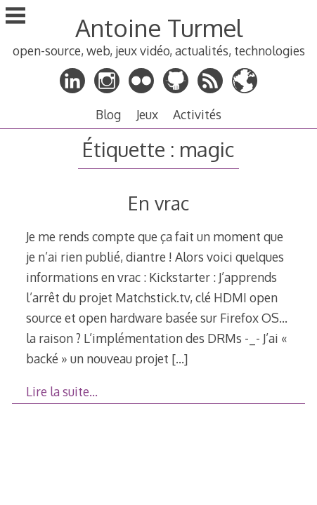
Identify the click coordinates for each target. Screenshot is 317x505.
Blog (108, 114)
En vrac (158, 203)
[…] (180, 358)
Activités (197, 114)
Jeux (147, 114)
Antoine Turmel (158, 28)
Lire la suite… (62, 391)
